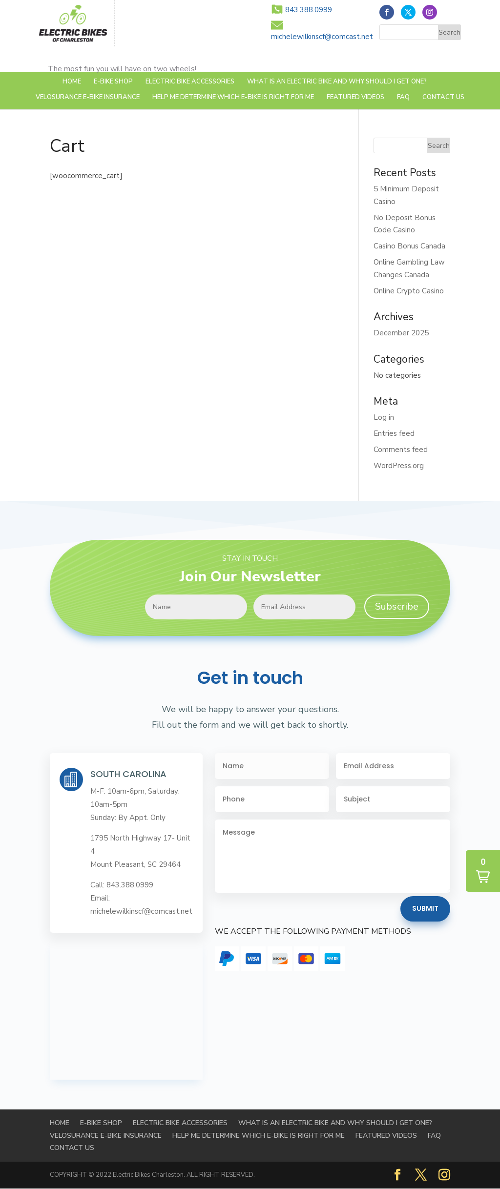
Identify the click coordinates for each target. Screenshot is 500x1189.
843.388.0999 (308, 10)
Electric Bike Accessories (190, 82)
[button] (483, 871)
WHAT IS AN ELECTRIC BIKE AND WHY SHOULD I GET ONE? (337, 82)
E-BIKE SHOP (113, 82)
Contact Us (443, 98)
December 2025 (401, 333)
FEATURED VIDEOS (355, 98)
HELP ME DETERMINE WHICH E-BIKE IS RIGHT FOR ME (233, 98)
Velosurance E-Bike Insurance (88, 98)
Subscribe (396, 606)
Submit (425, 908)
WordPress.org (399, 466)
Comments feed (401, 449)
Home (71, 82)
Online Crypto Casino (409, 291)
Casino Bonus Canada (409, 246)
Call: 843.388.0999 (121, 885)
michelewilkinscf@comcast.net (322, 36)
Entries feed (394, 433)
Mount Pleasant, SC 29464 (135, 864)
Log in (384, 417)
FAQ (403, 98)
